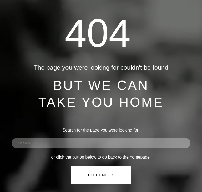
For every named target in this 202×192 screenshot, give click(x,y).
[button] (101, 175)
